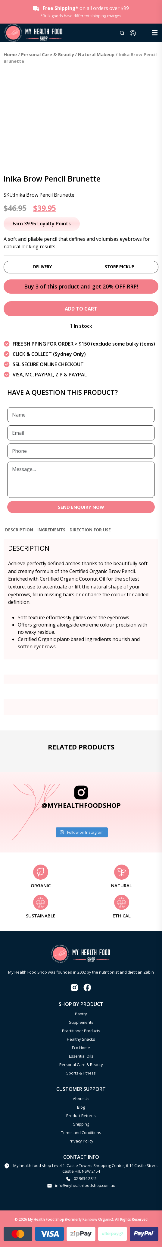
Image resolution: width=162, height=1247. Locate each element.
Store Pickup (119, 266)
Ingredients (51, 530)
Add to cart (81, 308)
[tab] (19, 532)
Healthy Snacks (81, 1039)
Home (10, 54)
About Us (81, 1098)
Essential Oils (81, 1056)
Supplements (81, 1022)
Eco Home (81, 1047)
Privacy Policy (81, 1141)
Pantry (81, 1014)
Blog (81, 1107)
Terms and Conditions (81, 1132)
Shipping (81, 1124)
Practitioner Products (81, 1030)
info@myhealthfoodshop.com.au (85, 1185)
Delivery (42, 266)
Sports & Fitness (81, 1073)
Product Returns (81, 1115)
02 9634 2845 (85, 1178)
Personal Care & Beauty (47, 54)
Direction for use (90, 530)
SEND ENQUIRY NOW (81, 507)
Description (19, 530)
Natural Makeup (96, 54)
